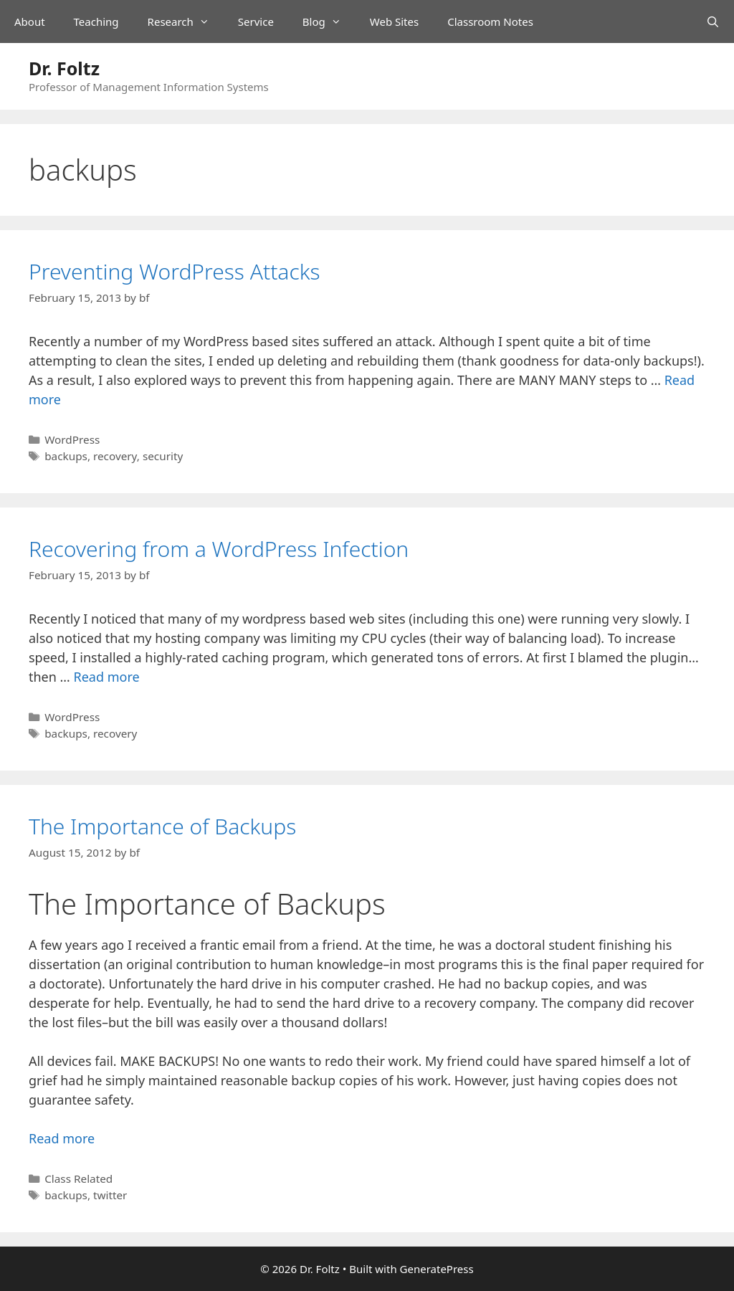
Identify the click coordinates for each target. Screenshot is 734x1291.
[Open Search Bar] (713, 21)
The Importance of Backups (162, 826)
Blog (329, 21)
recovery (115, 456)
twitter (110, 1195)
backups (65, 456)
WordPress (72, 439)
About (29, 21)
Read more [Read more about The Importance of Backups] (62, 1138)
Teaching (96, 21)
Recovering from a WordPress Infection (219, 548)
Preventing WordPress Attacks (174, 271)
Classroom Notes (490, 21)
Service (256, 21)
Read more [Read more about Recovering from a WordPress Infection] (107, 676)
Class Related (78, 1178)
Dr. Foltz (64, 68)
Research (186, 21)
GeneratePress (437, 1269)
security (163, 456)
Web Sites (394, 21)
